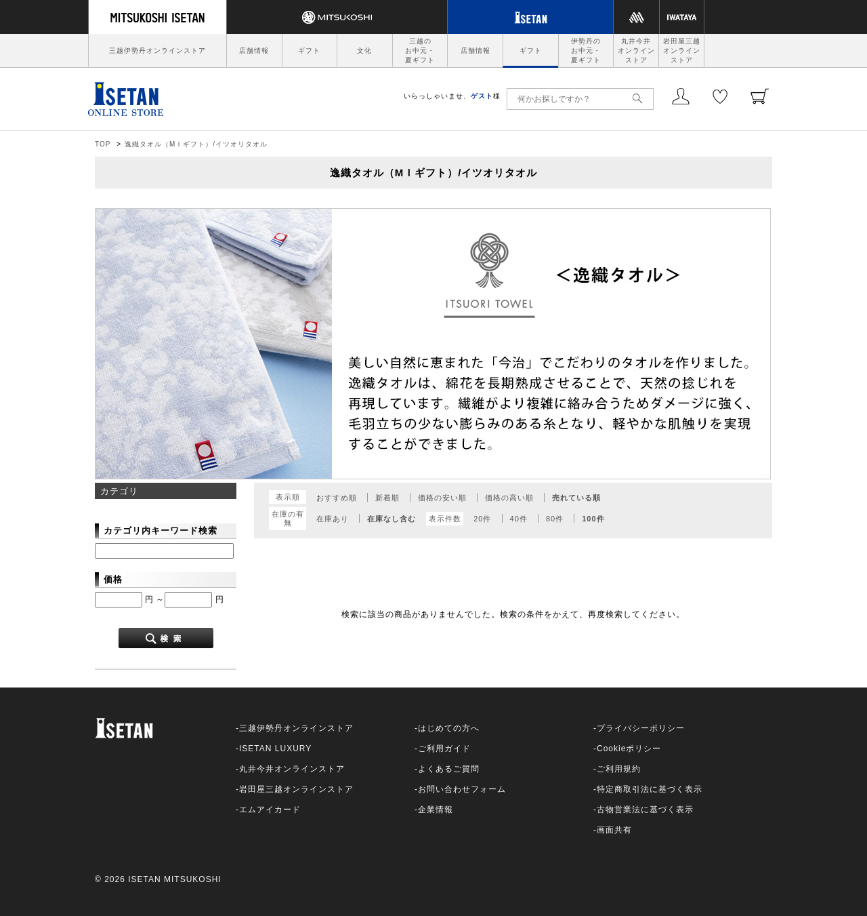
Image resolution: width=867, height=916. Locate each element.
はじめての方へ (449, 728)
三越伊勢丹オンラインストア (157, 50)
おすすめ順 (336, 498)
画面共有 (614, 830)
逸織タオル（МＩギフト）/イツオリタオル (196, 144)
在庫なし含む (391, 519)
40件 (519, 519)
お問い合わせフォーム (462, 789)
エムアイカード (270, 809)
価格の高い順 (509, 498)
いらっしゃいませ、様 (452, 96)
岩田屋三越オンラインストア (681, 50)
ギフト (309, 50)
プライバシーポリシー (641, 728)
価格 (113, 579)
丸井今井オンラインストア (636, 50)
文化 (364, 50)
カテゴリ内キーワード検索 (160, 530)
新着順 (387, 498)
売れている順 (576, 498)
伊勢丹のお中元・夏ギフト (586, 50)
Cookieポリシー (629, 748)
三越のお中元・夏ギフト (420, 50)
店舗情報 (254, 50)
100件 (593, 519)
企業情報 (435, 809)
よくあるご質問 (449, 769)
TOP (102, 144)
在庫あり (332, 519)
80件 (555, 519)
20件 (482, 519)
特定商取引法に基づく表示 (649, 789)
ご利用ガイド (444, 748)
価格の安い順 (442, 498)
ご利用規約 (619, 769)
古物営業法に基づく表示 (645, 809)
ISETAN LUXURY (275, 748)
